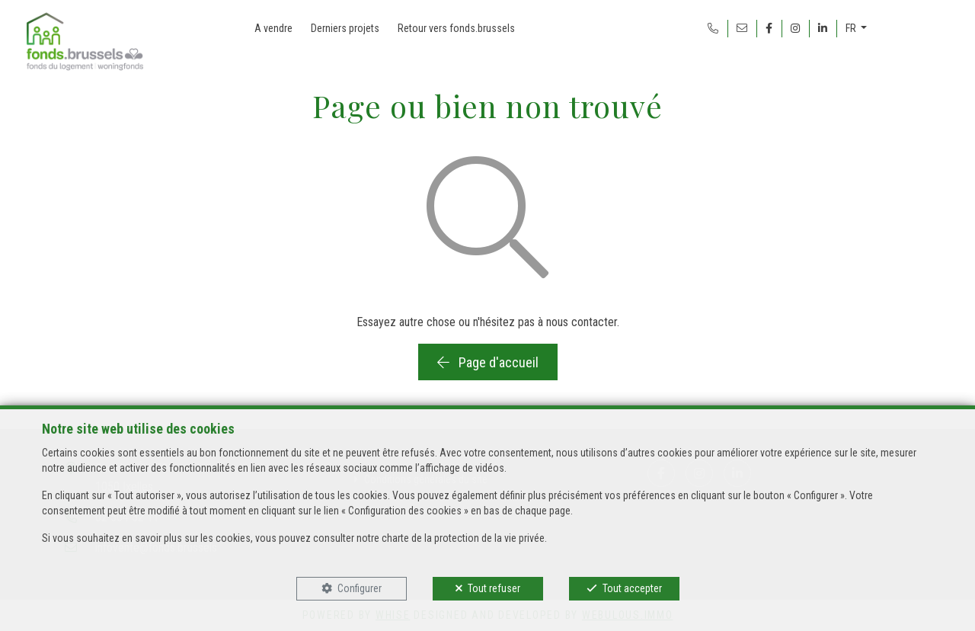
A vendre (273, 28)
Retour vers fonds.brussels (456, 28)
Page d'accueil (488, 362)
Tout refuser (494, 588)
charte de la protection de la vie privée (463, 538)
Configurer (359, 588)
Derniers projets (345, 28)
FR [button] (852, 28)
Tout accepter (632, 588)
